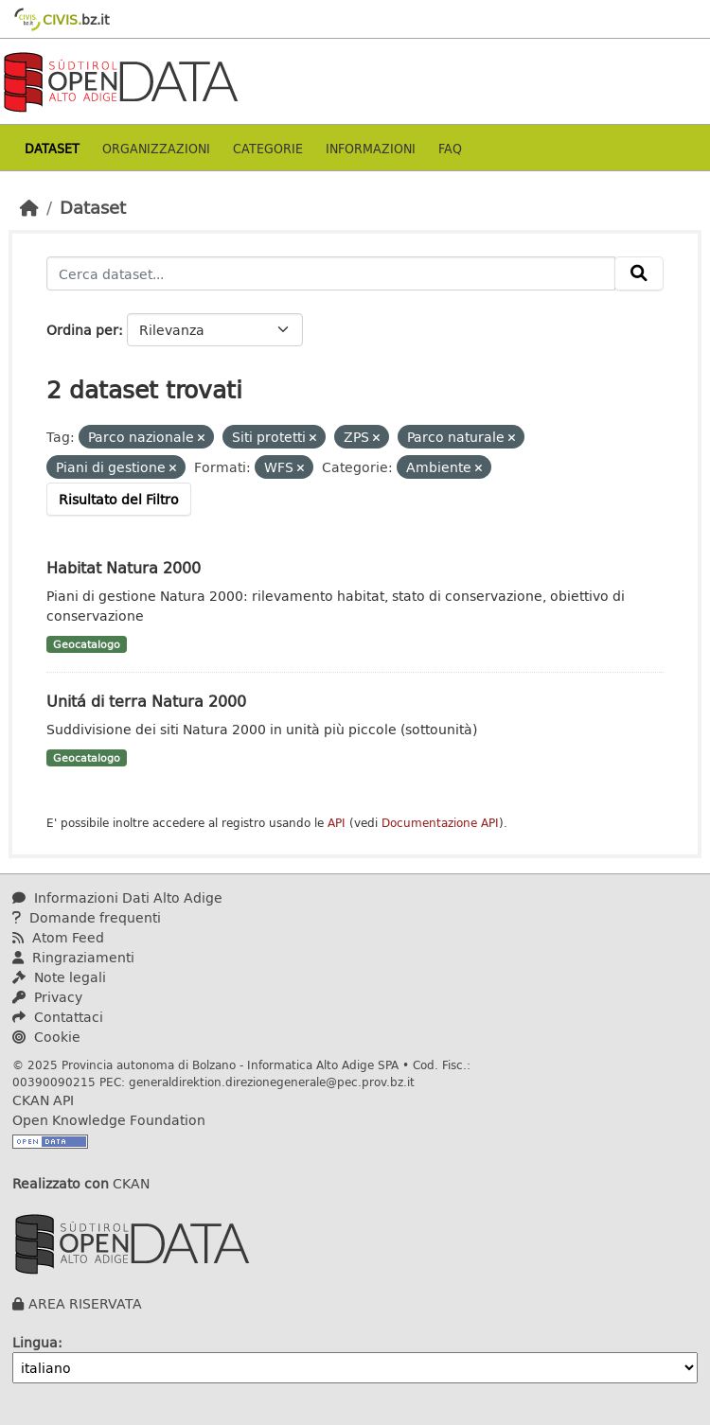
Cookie (46, 1037)
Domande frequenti (86, 917)
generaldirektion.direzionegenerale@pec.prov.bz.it (272, 1081)
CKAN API (43, 1100)
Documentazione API (440, 823)
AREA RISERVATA (85, 1303)
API (337, 823)
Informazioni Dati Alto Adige (117, 897)
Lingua (35, 1342)
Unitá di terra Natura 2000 (146, 700)
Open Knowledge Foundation (108, 1120)
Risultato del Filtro (119, 499)
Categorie (268, 148)
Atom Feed (58, 937)
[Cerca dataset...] (330, 273)
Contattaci (57, 1017)
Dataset (52, 148)
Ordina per (82, 330)
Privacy (47, 997)
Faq (450, 148)
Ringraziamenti (73, 957)
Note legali (59, 977)
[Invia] (639, 273)
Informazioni (371, 148)
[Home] (29, 207)
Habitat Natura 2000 (123, 567)
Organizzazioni (156, 148)
